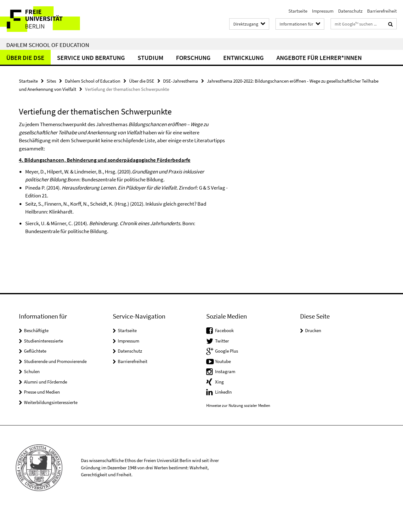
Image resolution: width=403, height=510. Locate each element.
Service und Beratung (91, 58)
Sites (51, 81)
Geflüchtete (35, 351)
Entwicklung (243, 58)
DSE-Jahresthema (180, 81)
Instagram (225, 371)
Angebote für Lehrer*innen (319, 58)
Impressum (322, 11)
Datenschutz (350, 11)
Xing (219, 382)
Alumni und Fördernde (45, 382)
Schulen (32, 371)
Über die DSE (25, 58)
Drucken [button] (313, 330)
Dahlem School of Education (47, 45)
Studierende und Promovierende (55, 361)
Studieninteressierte (43, 341)
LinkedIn (223, 392)
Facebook (224, 330)
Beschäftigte (36, 330)
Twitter (222, 341)
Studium (150, 58)
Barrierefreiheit (382, 11)
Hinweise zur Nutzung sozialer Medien (238, 405)
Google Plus (226, 351)
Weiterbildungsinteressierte (50, 402)
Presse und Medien (42, 392)
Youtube (223, 361)
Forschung (193, 58)
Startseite (297, 11)
